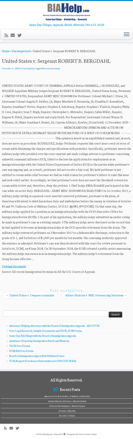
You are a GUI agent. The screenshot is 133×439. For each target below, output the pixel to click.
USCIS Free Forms (19, 346)
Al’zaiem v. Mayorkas (67, 410)
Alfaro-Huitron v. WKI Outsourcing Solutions (96, 295)
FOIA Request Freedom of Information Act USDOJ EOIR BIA (42, 361)
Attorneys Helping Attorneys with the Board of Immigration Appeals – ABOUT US (54, 326)
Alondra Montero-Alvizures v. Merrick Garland (67, 401)
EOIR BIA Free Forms (21, 351)
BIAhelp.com (47, 434)
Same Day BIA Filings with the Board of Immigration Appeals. (43, 336)
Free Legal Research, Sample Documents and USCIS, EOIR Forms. (46, 331)
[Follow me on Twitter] (20, 35)
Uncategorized (21, 51)
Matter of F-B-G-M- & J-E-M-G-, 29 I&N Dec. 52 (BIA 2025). (67, 396)
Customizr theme (89, 434)
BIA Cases (46, 68)
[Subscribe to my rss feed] (7, 35)
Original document (14, 266)
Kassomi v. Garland (67, 415)
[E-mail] (14, 35)
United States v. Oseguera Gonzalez (30, 295)
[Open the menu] (127, 34)
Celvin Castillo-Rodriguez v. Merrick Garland (67, 406)
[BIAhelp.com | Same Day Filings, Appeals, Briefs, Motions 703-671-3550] (66, 12)
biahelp (56, 68)
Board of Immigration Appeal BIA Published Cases (36, 356)
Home (6, 51)
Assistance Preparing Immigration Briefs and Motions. (39, 341)
